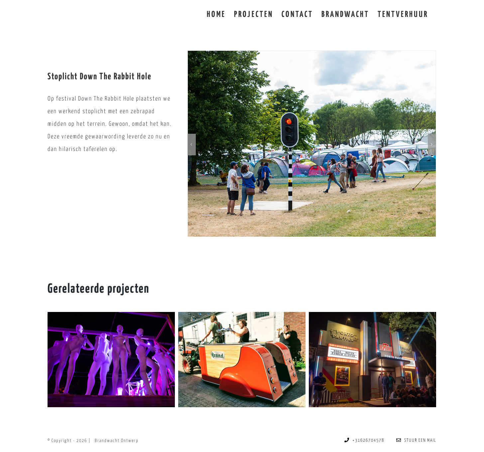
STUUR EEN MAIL (416, 440)
